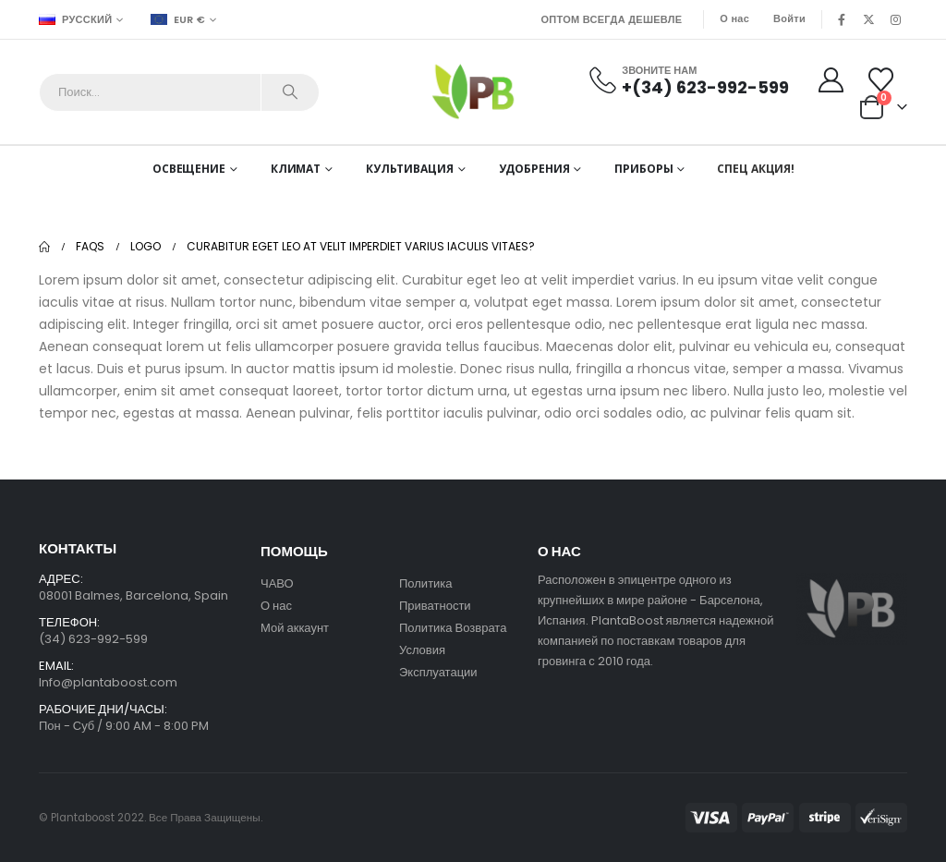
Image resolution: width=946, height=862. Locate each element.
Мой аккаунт (296, 628)
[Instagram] (895, 19)
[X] (868, 19)
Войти (789, 18)
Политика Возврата (452, 628)
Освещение (188, 168)
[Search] (290, 92)
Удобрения (534, 168)
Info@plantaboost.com (108, 682)
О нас (734, 18)
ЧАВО (277, 583)
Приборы (643, 168)
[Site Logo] (473, 92)
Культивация (410, 168)
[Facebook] (842, 19)
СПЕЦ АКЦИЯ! (755, 168)
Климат (296, 168)
